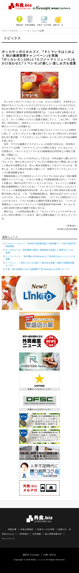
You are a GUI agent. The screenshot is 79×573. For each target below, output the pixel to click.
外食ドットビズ (38, 560)
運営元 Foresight (31, 555)
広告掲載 (36, 534)
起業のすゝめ (58, 25)
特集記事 (19, 25)
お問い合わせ (49, 555)
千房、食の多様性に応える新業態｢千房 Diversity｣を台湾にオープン (38, 269)
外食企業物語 (30, 25)
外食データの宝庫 (44, 25)
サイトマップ (8, 539)
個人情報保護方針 (53, 534)
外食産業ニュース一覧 (19, 31)
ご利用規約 (23, 534)
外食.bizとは (8, 534)
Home (4, 31)
